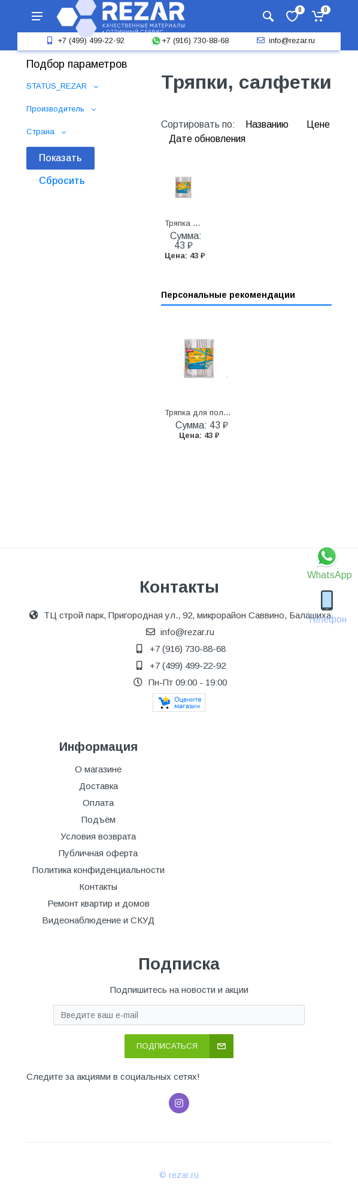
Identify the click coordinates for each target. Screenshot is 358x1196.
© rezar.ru (179, 1175)
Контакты (98, 886)
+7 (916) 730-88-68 (190, 40)
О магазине (98, 769)
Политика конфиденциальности (98, 870)
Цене (318, 124)
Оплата (98, 803)
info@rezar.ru (284, 40)
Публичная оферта (98, 853)
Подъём (98, 819)
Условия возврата (98, 836)
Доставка (98, 786)
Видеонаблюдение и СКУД (98, 920)
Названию (268, 124)
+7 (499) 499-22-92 (84, 40)
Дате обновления (207, 139)
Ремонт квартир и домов (98, 903)
